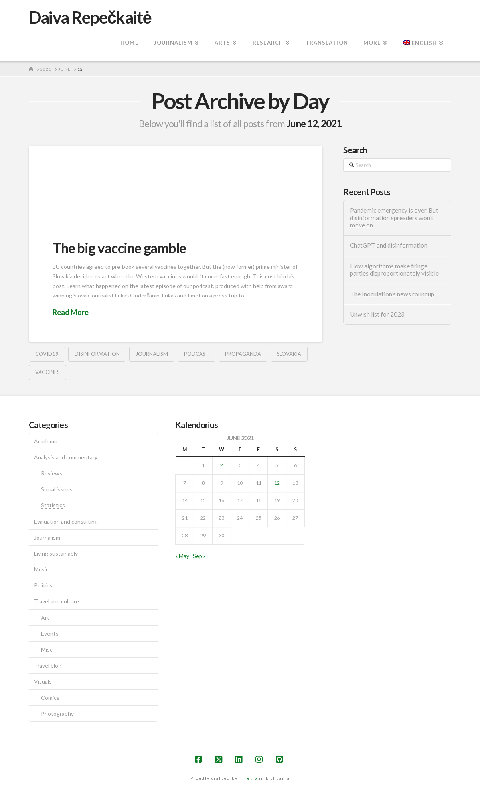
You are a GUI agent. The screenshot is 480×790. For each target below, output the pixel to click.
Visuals (43, 681)
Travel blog (47, 665)
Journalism (47, 537)
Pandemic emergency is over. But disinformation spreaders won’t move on (394, 218)
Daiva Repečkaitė (90, 17)
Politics (43, 585)
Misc (47, 649)
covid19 (47, 354)
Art (45, 617)
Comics (50, 697)
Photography (57, 713)
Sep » (199, 555)
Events (50, 633)
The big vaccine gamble (119, 247)
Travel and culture (56, 601)
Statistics (53, 505)
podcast (196, 354)
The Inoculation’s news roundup (392, 293)
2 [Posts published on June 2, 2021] (221, 465)
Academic (46, 441)
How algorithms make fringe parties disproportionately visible (394, 269)
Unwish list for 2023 (377, 314)
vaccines (47, 372)
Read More (71, 312)
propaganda (243, 354)
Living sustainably (56, 553)
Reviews (51, 473)
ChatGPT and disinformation (388, 245)
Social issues (57, 489)
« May (182, 555)
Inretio (248, 778)
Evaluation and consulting (66, 521)
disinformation (97, 354)
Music (41, 569)
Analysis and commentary (65, 457)
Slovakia (289, 354)
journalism (152, 354)
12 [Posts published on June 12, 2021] (277, 483)
